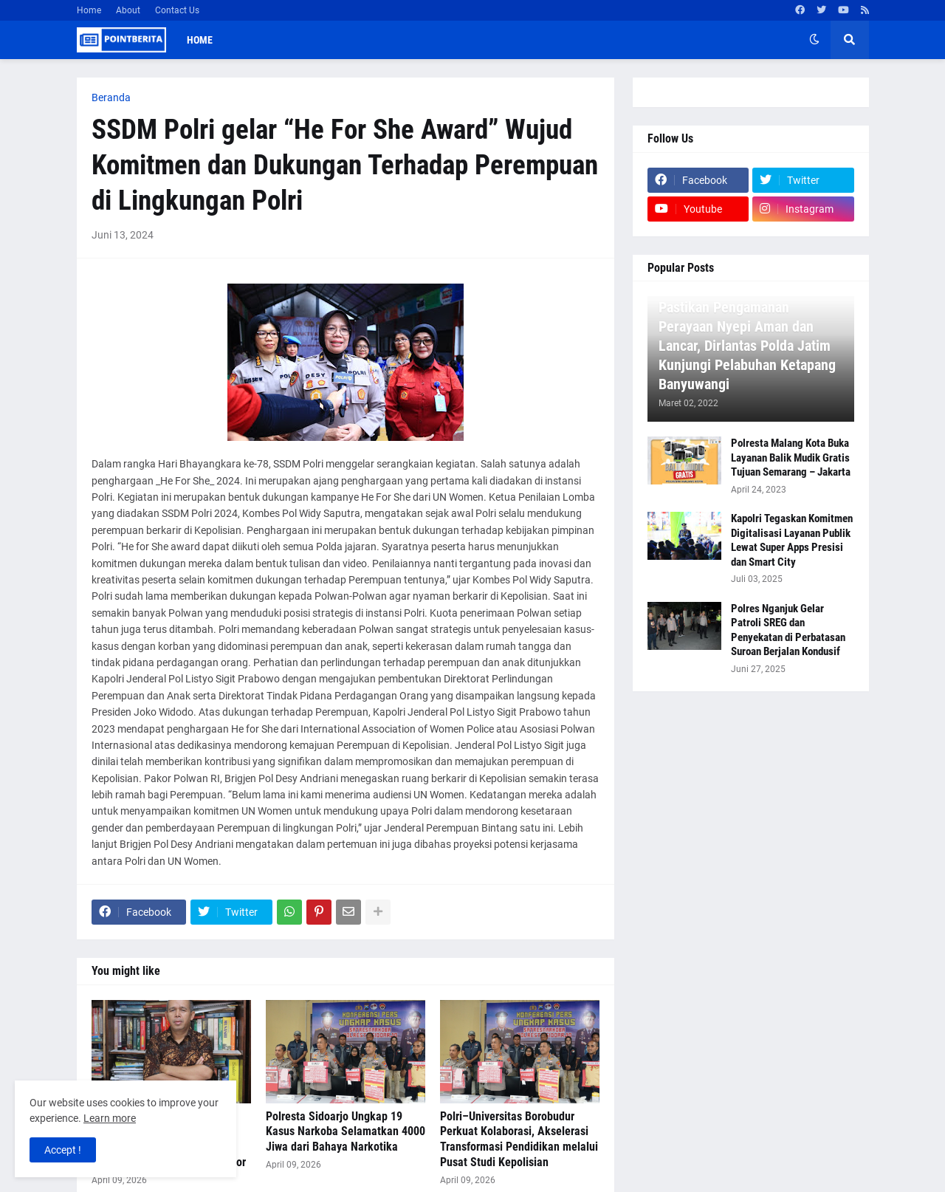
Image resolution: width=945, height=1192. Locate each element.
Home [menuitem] (200, 40)
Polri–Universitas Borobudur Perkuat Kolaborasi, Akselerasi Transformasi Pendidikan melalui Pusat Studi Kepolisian (519, 1139)
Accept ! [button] (62, 1150)
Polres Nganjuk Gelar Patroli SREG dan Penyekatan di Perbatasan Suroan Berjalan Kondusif (788, 630)
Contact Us (177, 10)
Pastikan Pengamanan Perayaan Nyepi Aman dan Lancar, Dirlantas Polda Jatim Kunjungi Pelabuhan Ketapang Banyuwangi (747, 345)
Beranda (111, 97)
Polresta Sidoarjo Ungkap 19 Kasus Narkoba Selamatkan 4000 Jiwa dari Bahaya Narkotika (345, 1131)
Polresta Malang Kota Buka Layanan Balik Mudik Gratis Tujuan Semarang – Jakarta (790, 457)
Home (89, 10)
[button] (814, 40)
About (128, 10)
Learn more (109, 1118)
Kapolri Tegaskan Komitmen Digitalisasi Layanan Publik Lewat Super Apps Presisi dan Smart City (792, 540)
